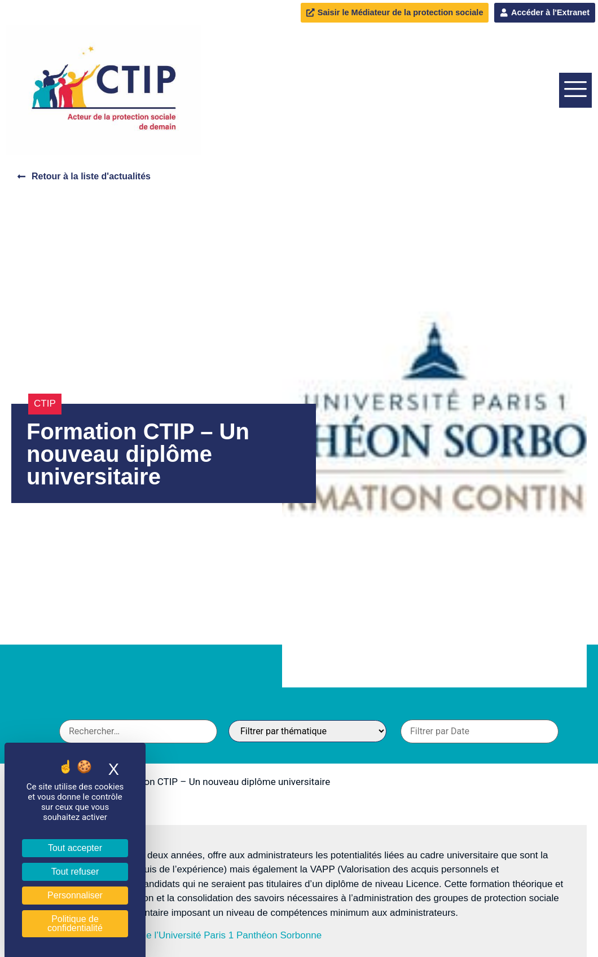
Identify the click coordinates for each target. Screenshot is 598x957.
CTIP (45, 404)
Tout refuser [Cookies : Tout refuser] (75, 871)
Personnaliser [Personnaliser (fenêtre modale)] (75, 895)
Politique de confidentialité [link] (75, 923)
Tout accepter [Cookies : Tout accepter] (75, 848)
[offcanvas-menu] (575, 90)
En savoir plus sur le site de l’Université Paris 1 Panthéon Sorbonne (178, 935)
